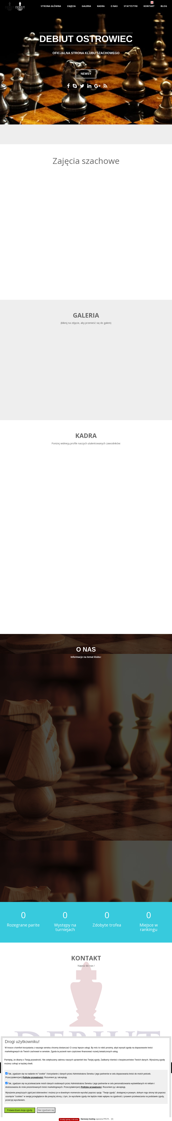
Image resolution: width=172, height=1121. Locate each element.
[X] (112, 1119)
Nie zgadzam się (46, 1110)
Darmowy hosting (88, 1119)
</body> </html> (86, 17)
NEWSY (86, 73)
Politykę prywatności (33, 1077)
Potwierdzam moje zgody (19, 1110)
